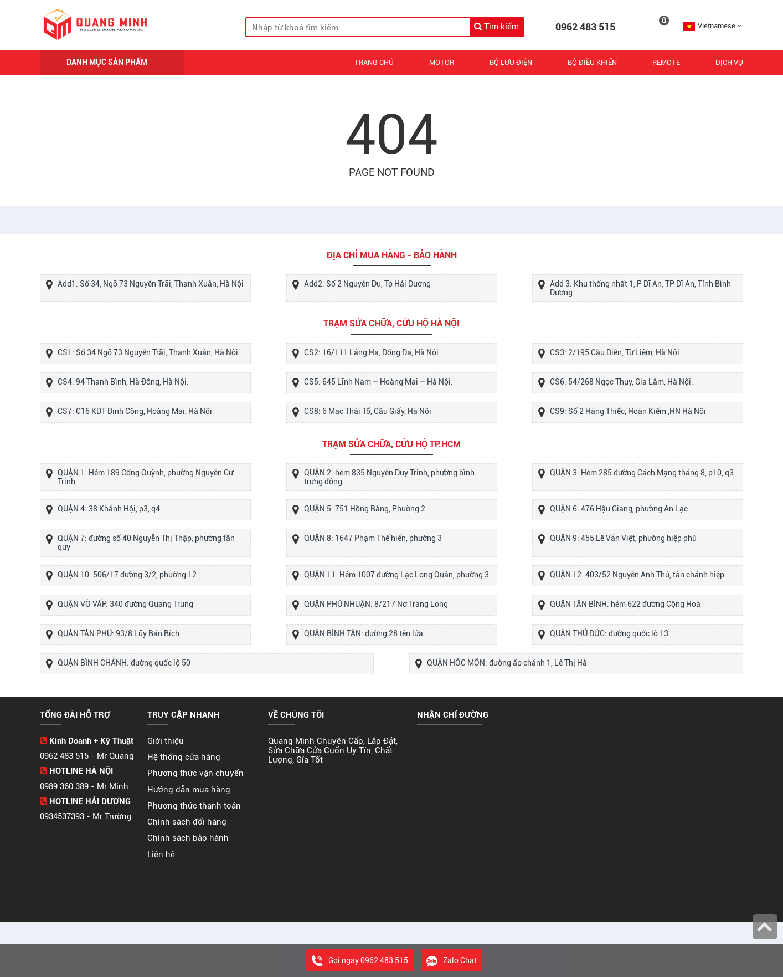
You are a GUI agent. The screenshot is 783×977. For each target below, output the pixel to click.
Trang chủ (374, 62)
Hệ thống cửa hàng (183, 757)
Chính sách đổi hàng (186, 822)
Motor (441, 62)
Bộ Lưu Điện (511, 62)
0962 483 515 (585, 27)
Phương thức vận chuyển (195, 773)
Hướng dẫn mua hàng (188, 790)
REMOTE (666, 62)
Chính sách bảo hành (188, 838)
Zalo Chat (451, 960)
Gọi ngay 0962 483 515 (360, 960)
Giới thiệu (165, 741)
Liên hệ (161, 855)
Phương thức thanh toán (194, 806)
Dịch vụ (729, 62)
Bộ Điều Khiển (592, 62)
